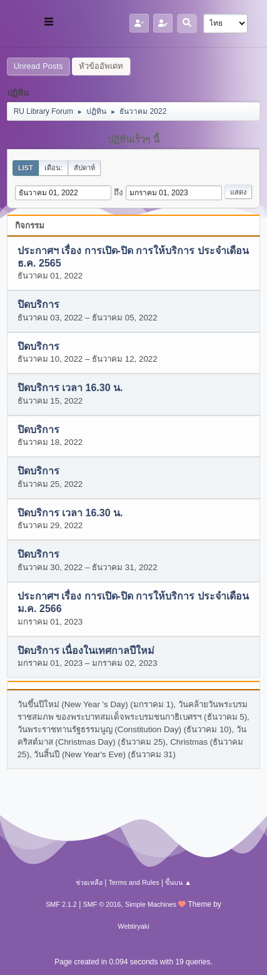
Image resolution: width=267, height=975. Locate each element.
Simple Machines (150, 904)
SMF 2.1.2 (61, 904)
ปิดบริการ (38, 305)
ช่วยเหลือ (89, 882)
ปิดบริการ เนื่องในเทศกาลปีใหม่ (86, 650)
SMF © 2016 (102, 904)
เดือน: (53, 167)
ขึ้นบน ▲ (178, 882)
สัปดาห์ (84, 167)
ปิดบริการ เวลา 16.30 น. (70, 388)
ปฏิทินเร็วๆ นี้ (133, 140)
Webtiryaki (133, 926)
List (25, 167)
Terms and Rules (134, 882)
